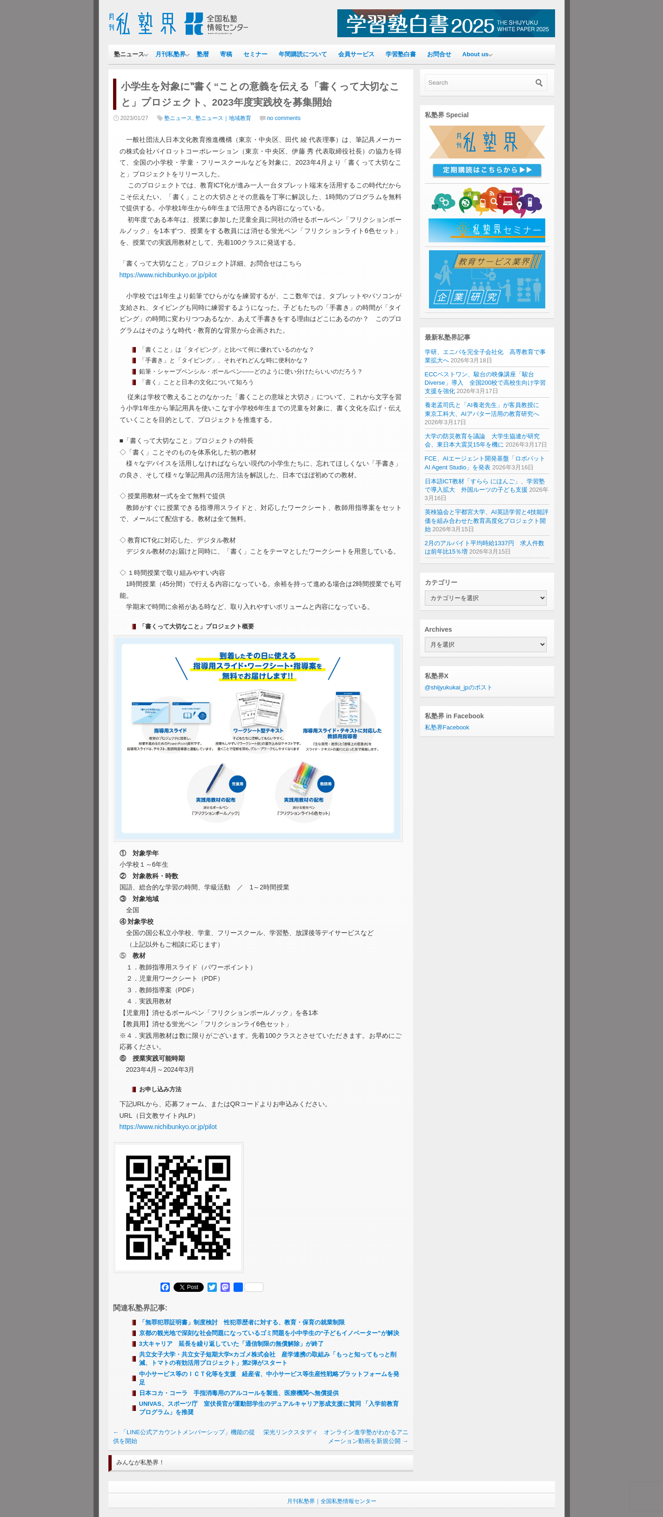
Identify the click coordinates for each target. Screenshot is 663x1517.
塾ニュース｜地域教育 (223, 118)
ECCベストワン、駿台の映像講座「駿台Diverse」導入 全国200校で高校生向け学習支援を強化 (485, 382)
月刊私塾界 (170, 54)
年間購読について (303, 54)
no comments (284, 118)
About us (475, 54)
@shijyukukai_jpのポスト (459, 687)
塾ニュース (129, 54)
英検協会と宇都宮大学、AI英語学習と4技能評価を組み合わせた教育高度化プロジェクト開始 (487, 520)
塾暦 (203, 54)
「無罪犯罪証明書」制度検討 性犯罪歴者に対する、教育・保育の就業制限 (242, 1322)
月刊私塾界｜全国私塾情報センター (331, 1501)
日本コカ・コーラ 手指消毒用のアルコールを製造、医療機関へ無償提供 (239, 1393)
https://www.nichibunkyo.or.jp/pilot (168, 275)
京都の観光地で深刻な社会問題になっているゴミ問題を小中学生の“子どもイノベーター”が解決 (269, 1333)
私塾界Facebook (447, 727)
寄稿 (226, 54)
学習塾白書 (401, 54)
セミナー (255, 54)
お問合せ (439, 54)
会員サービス (356, 54)
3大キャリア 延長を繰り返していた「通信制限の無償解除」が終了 (231, 1343)
